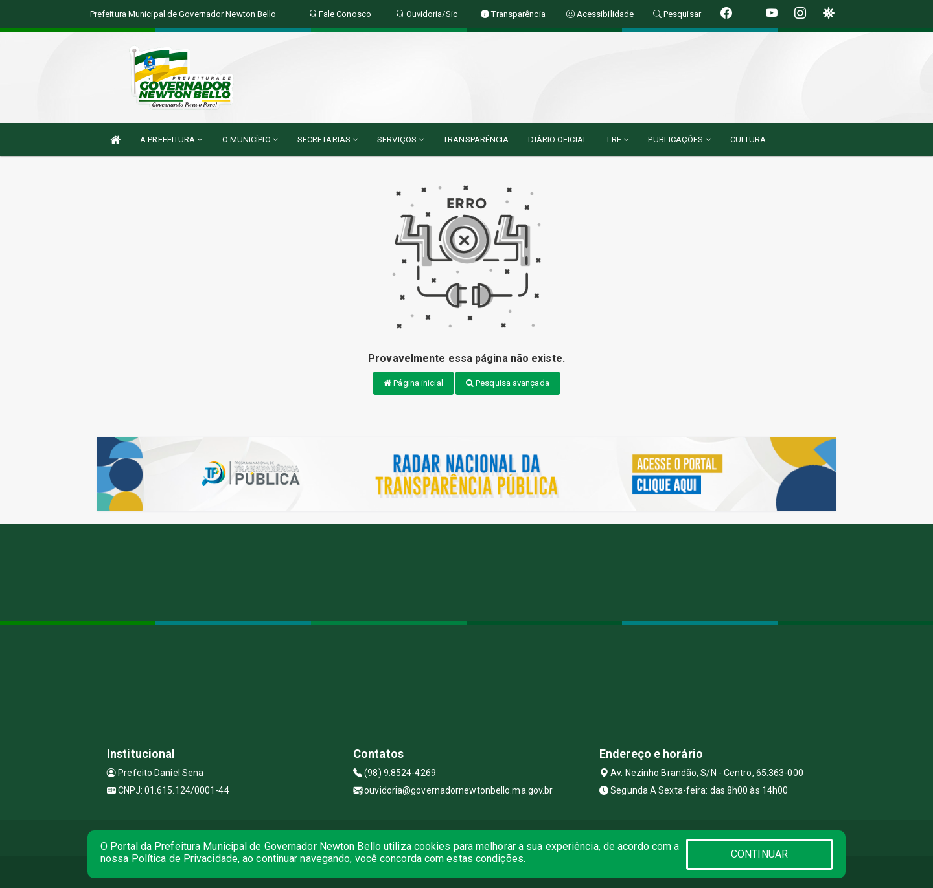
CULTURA (748, 139)
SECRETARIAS (327, 139)
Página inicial (413, 383)
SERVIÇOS (400, 139)
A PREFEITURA (171, 139)
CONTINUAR (759, 854)
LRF (618, 139)
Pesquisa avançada (507, 383)
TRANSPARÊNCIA (476, 139)
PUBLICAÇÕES (679, 139)
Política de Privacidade (185, 858)
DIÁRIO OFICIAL (557, 139)
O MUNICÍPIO (250, 139)
